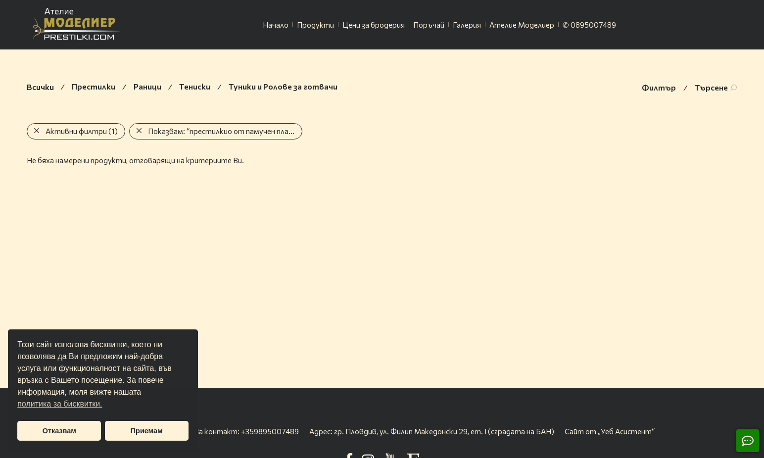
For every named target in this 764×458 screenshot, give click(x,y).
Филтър (659, 87)
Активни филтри (82, 131)
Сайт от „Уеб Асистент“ (610, 431)
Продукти (315, 24)
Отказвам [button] (59, 431)
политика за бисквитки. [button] (59, 404)
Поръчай (428, 24)
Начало (275, 24)
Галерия (467, 24)
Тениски (194, 86)
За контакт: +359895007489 (246, 431)
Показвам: (223, 131)
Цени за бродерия (373, 24)
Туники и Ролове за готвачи (283, 86)
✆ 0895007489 (589, 24)
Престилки (93, 86)
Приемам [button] (147, 431)
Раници (147, 86)
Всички (40, 87)
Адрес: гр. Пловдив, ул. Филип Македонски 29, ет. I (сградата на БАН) (431, 431)
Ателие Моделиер (521, 24)
